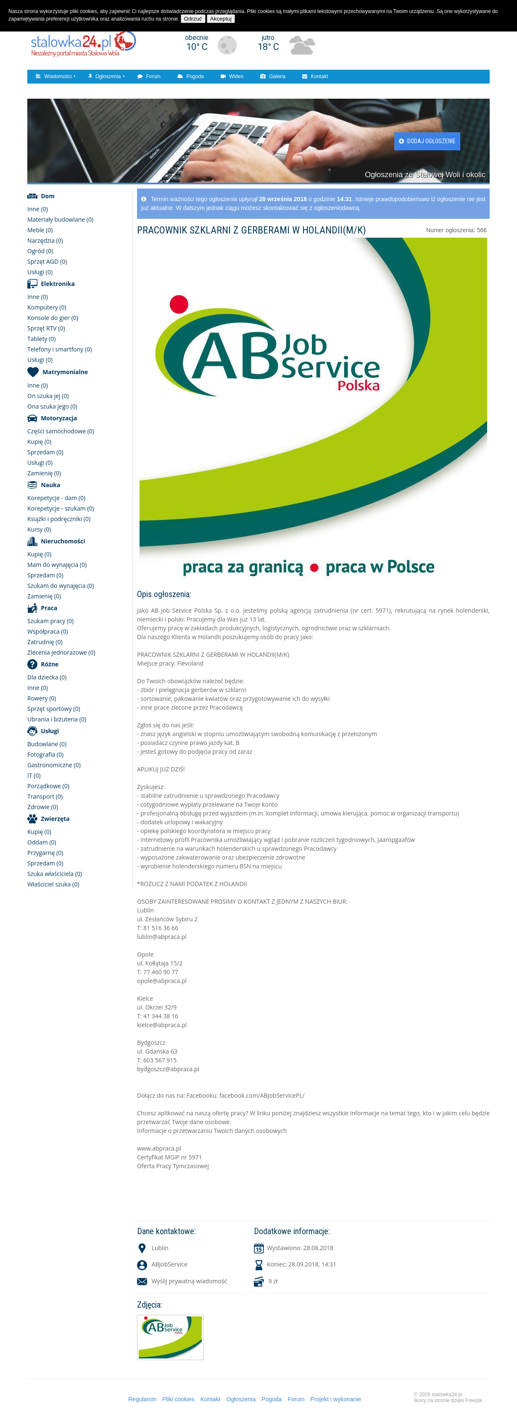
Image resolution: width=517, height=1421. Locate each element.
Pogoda (190, 76)
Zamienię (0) (44, 473)
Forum (149, 76)
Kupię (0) (39, 442)
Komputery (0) (46, 307)
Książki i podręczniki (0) (58, 519)
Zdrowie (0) (42, 807)
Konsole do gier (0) (52, 318)
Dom (48, 196)
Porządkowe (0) (48, 786)
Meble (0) (40, 230)
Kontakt (315, 76)
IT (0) (34, 775)
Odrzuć (193, 19)
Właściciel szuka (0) (53, 884)
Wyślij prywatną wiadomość (189, 1281)
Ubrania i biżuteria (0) (56, 719)
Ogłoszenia (105, 76)
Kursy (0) (39, 529)
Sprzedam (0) (45, 452)
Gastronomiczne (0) (54, 765)
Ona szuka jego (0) (52, 406)
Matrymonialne (65, 372)
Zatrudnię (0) (45, 642)
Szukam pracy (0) (50, 621)
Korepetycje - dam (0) (56, 498)
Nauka (50, 485)
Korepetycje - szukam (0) (60, 508)
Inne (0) (37, 209)
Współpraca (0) (47, 631)
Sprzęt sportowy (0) (53, 709)
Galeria (272, 76)
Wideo (232, 76)
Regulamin (142, 1399)
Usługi (50, 731)
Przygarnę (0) (45, 853)
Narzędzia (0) (45, 240)
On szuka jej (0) (48, 396)
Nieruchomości (63, 541)
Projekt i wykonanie (336, 1399)
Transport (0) (45, 796)
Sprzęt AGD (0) (47, 261)
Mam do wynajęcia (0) (57, 565)
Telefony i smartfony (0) (59, 349)
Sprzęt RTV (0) (46, 328)
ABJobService (169, 1264)
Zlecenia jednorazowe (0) (61, 652)
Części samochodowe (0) (60, 431)
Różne (49, 664)
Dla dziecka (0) (46, 677)
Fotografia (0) (45, 754)
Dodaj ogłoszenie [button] (427, 141)
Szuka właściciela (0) (54, 874)
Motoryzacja (59, 418)
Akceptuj (221, 19)
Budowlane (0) (46, 744)
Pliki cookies (178, 1399)
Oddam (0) (41, 842)
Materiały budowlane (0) (60, 219)
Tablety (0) (41, 339)
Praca (49, 608)
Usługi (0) (40, 272)
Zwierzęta (55, 819)
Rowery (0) (41, 698)
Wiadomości (54, 76)
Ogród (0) (40, 251)
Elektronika (58, 284)
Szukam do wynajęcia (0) (60, 586)
